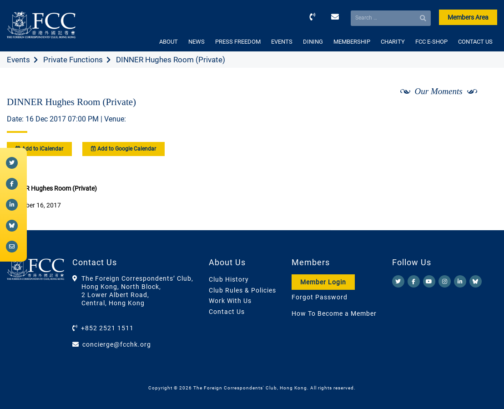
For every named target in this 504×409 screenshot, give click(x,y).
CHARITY (393, 41)
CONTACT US (475, 41)
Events (18, 59)
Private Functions (73, 59)
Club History (229, 279)
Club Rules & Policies (242, 290)
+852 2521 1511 (107, 328)
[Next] (480, 115)
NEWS (196, 41)
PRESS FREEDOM (238, 41)
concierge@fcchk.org (116, 344)
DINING (313, 41)
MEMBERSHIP (351, 41)
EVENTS (281, 41)
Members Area (468, 17)
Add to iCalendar (39, 149)
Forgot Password (320, 297)
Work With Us (230, 300)
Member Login (323, 282)
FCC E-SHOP (431, 41)
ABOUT (168, 41)
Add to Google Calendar (123, 149)
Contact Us (227, 311)
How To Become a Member (334, 313)
